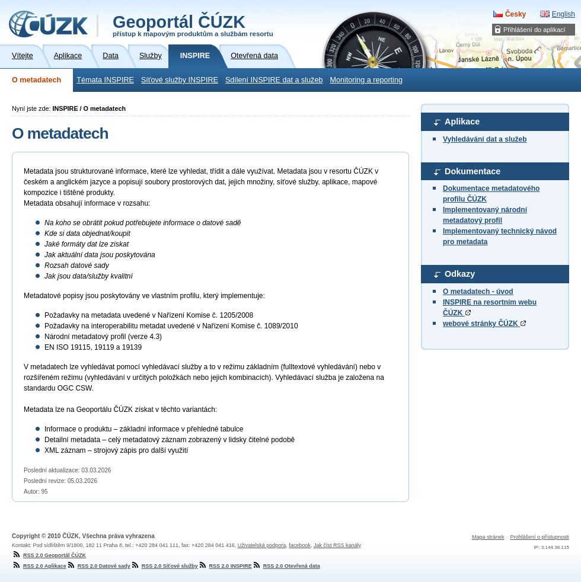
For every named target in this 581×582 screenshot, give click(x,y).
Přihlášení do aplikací (534, 29)
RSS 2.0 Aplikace (39, 566)
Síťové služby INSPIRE (179, 80)
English (563, 14)
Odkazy (460, 274)
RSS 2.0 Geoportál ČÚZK (49, 555)
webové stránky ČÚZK (484, 323)
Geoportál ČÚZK (193, 24)
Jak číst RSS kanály (337, 545)
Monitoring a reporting (366, 80)
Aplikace (462, 121)
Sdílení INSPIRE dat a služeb (274, 80)
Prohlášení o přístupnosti (539, 537)
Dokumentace (472, 171)
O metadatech (36, 80)
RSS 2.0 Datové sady (98, 566)
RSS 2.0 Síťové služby (164, 566)
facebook (300, 545)
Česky (515, 14)
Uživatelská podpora (262, 545)
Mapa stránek (488, 537)
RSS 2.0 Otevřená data (286, 566)
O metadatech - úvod (478, 291)
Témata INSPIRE (105, 80)
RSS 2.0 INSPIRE (225, 566)
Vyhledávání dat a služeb (485, 139)
